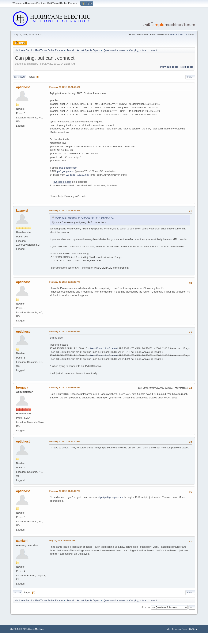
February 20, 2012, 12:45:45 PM (64, 331)
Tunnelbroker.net (178, 34)
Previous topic (169, 66)
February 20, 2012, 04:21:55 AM (64, 87)
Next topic (186, 66)
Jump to (146, 607)
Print (190, 77)
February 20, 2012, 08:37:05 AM (64, 210)
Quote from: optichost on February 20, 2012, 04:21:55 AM (84, 218)
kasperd (22, 210)
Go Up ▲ (193, 629)
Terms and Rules (179, 629)
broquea (22, 387)
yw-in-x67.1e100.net (77, 174)
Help (168, 629)
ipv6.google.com (68, 167)
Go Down (19, 77)
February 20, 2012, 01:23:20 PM (64, 441)
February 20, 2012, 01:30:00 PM (64, 491)
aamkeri (22, 540)
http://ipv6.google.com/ (110, 497)
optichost (23, 87)
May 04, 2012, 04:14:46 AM (62, 540)
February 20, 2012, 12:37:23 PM (64, 282)
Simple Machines (36, 629)
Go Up (17, 592)
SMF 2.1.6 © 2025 (18, 629)
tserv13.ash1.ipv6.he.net (104, 348)
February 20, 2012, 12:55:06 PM (64, 387)
